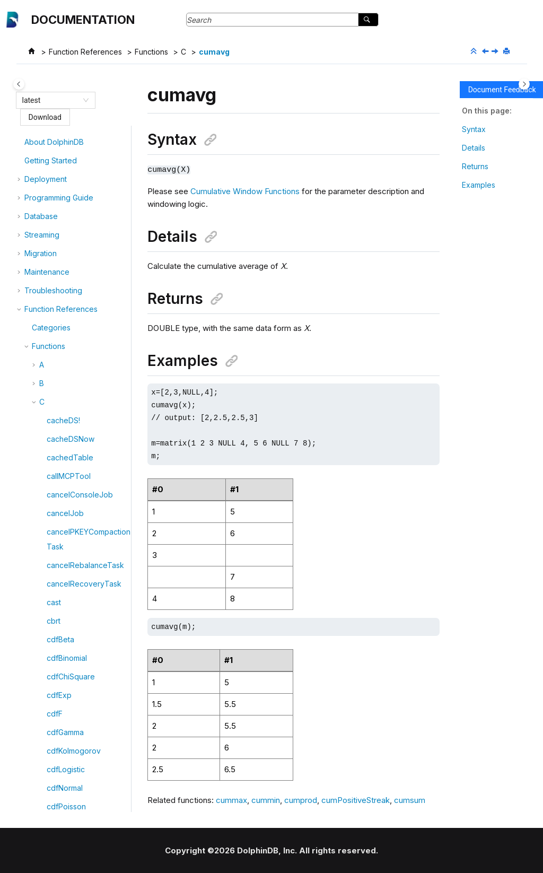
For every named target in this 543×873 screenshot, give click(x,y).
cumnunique (68, 625)
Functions (151, 51)
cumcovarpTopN (76, 439)
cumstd (59, 736)
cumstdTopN (69, 792)
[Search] (368, 20)
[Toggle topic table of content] (524, 84)
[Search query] (282, 20)
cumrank (61, 699)
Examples (478, 184)
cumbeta (62, 310)
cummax (61, 551)
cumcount (64, 384)
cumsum (61, 811)
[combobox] (51, 100)
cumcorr (61, 347)
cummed (61, 588)
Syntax (474, 129)
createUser (66, 146)
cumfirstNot (66, 495)
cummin (60, 607)
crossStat (63, 198)
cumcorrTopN (70, 365)
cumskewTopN (73, 718)
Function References (85, 51)
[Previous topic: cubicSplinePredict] (486, 51)
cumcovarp (66, 421)
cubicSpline (67, 235)
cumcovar (64, 402)
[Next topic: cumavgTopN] (496, 51)
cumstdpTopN (71, 774)
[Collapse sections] (474, 51)
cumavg (214, 51)
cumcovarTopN (73, 458)
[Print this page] (507, 51)
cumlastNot (66, 532)
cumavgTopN (70, 291)
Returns (475, 166)
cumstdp (61, 755)
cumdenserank (73, 477)
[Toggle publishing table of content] (18, 84)
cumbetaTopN (71, 328)
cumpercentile (72, 644)
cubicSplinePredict (79, 254)
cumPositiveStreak (79, 662)
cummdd (61, 569)
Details (473, 147)
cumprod (62, 681)
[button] (42, 146)
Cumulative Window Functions (245, 191)
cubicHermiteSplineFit (84, 217)
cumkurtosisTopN (77, 514)
